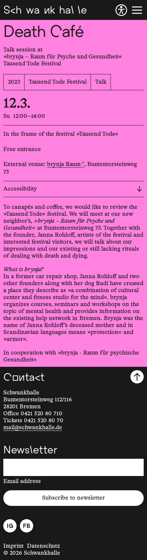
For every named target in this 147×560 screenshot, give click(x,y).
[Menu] (137, 10)
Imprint (13, 546)
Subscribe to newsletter (73, 498)
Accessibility (72, 189)
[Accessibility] (121, 10)
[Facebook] (26, 525)
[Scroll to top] (137, 376)
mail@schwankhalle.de (32, 428)
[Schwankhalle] (45, 10)
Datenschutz (43, 546)
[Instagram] (10, 525)
